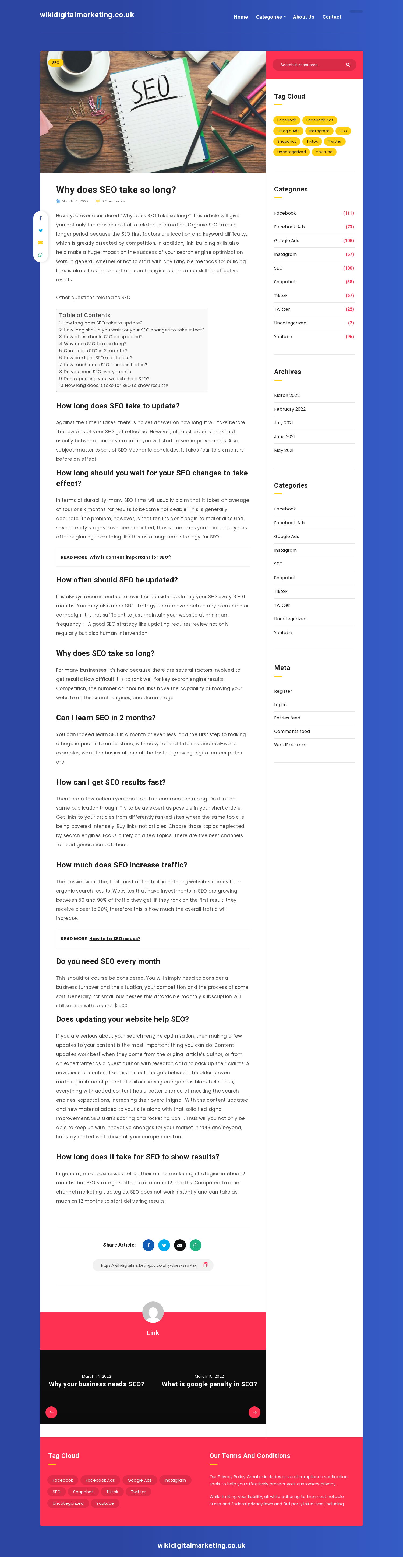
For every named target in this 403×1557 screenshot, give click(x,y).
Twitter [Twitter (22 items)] (335, 141)
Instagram (285, 254)
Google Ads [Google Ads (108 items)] (288, 131)
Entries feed (287, 718)
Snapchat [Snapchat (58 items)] (286, 141)
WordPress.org (290, 745)
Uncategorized (290, 323)
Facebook (285, 213)
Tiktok (281, 295)
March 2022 (287, 395)
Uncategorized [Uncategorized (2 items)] (291, 152)
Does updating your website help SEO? (107, 379)
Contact (332, 17)
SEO (55, 62)
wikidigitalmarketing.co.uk (87, 14)
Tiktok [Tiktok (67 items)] (312, 141)
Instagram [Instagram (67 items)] (319, 131)
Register (283, 691)
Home (241, 17)
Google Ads (286, 240)
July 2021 (283, 423)
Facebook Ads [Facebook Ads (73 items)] (320, 120)
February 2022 (290, 409)
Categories (269, 17)
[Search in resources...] (314, 65)
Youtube (283, 337)
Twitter (282, 309)
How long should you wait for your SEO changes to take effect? (134, 330)
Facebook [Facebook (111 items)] (286, 120)
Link (152, 1333)
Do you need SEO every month (97, 372)
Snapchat (284, 282)
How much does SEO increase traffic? (105, 365)
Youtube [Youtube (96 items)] (324, 152)
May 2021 (284, 450)
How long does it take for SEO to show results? (116, 385)
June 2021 (284, 436)
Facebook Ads (289, 227)
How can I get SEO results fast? (98, 358)
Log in (280, 705)
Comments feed (292, 731)
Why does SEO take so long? (95, 344)
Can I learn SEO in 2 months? (96, 351)
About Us (303, 17)
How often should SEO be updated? (103, 337)
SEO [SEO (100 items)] (343, 131)
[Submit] (348, 64)
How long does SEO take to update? (102, 323)
